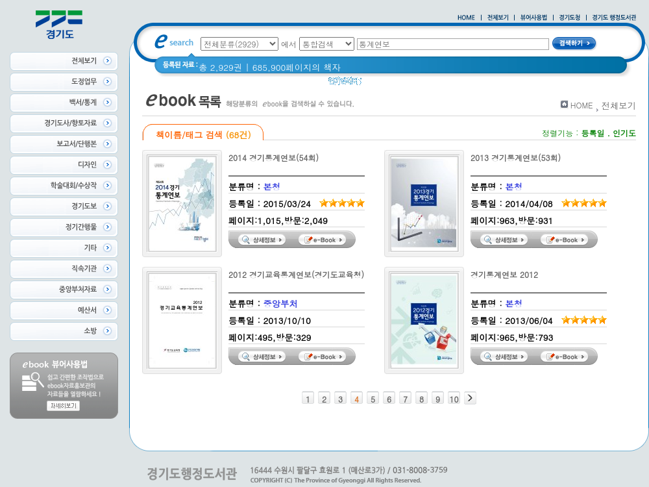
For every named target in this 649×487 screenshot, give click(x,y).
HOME (581, 104)
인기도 (624, 132)
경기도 (410, 84)
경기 (378, 84)
